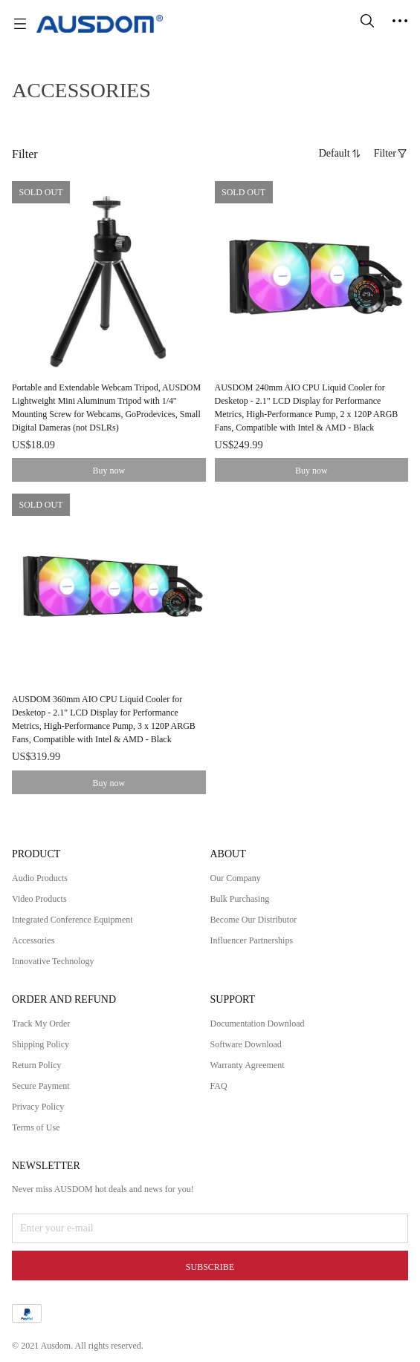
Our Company (235, 878)
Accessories (33, 940)
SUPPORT (233, 999)
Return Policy (36, 1065)
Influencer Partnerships (252, 940)
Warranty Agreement (247, 1065)
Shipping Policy (40, 1044)
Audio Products (40, 878)
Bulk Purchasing (240, 899)
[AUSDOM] (99, 24)
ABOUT (228, 854)
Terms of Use (35, 1127)
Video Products (39, 899)
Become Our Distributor (253, 919)
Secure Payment (41, 1086)
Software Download (246, 1044)
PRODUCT (36, 854)
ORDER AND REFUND (64, 999)
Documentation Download (257, 1023)
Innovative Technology (53, 961)
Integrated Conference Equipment (72, 919)
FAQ (218, 1086)
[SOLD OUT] (109, 316)
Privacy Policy (38, 1106)
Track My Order (41, 1023)
